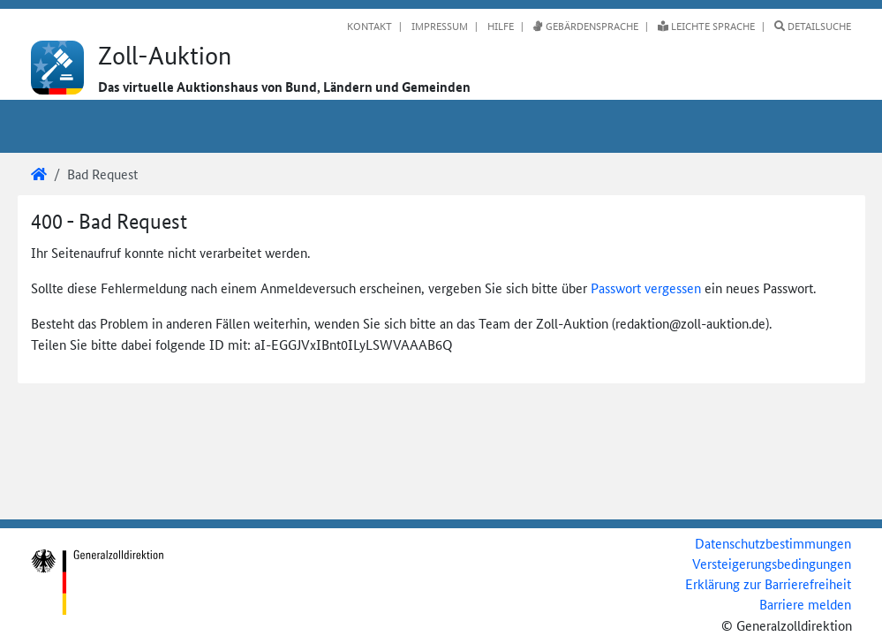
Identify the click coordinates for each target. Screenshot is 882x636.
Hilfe (499, 26)
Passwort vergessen (646, 287)
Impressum (438, 26)
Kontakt (369, 26)
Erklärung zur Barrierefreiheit (768, 583)
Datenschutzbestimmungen (773, 543)
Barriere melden (805, 603)
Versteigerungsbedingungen (771, 563)
